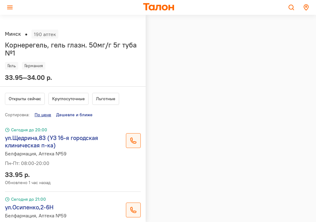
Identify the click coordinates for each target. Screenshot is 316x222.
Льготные (105, 98)
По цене (43, 114)
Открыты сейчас (25, 98)
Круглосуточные (68, 98)
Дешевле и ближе (74, 114)
